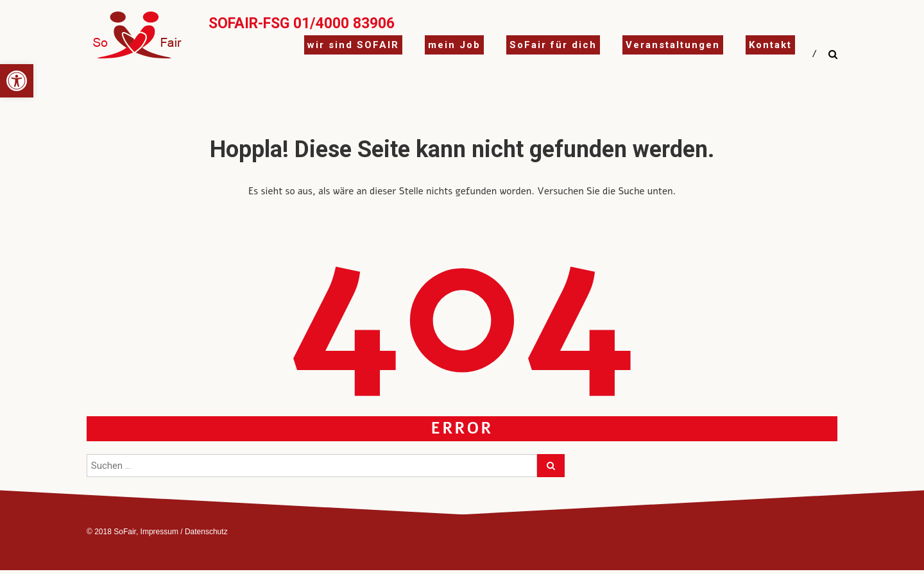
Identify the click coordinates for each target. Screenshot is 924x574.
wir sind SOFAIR (353, 45)
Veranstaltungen (673, 45)
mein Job (454, 45)
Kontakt (770, 45)
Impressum (159, 531)
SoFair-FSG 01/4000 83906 (302, 23)
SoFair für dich (553, 45)
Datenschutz (206, 531)
